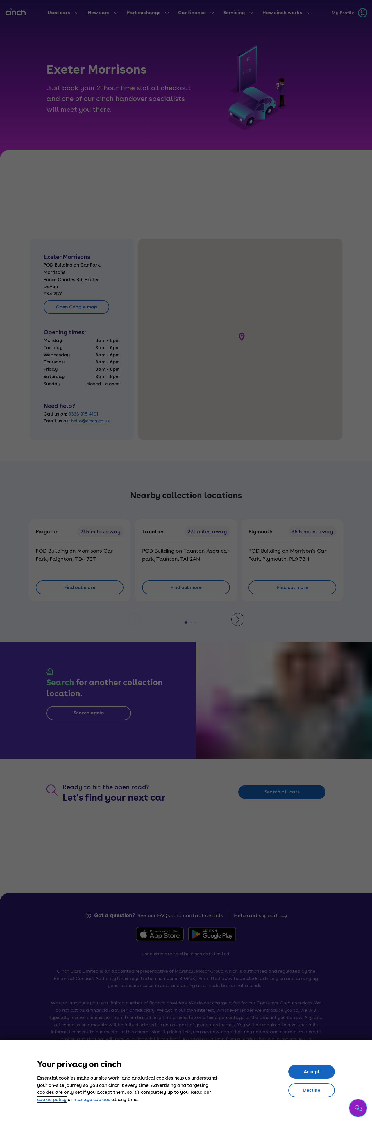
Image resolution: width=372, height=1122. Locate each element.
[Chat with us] (358, 1108)
